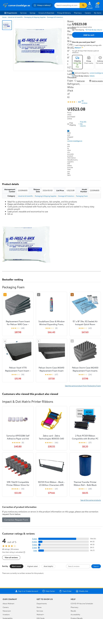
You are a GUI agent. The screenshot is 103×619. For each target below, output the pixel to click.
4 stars (34, 542)
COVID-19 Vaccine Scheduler (82, 603)
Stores (39, 607)
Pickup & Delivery (64, 13)
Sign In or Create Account (26, 591)
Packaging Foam (82, 196)
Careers (88, 13)
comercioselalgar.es (74, 141)
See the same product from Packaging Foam (83, 385)
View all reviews (11, 557)
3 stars (34, 545)
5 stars (34, 539)
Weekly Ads (82, 591)
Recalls (73, 611)
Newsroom (7, 611)
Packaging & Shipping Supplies (35, 17)
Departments (10, 13)
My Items (97, 13)
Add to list (79, 81)
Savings (32, 13)
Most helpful (48, 566)
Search (96, 566)
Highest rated (32, 566)
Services (23, 13)
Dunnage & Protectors (55, 17)
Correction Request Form (16, 519)
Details (92, 76)
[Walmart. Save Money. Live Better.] (16, 5)
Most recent (16, 566)
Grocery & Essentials (46, 13)
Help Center (48, 591)
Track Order (65, 591)
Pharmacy (78, 13)
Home (4, 17)
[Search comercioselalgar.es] (67, 5)
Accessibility (75, 614)
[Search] (83, 5)
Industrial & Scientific (15, 17)
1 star (35, 550)
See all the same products (90, 500)
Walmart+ (40, 614)
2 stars (34, 548)
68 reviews (84, 102)
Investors (6, 614)
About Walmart (8, 603)
